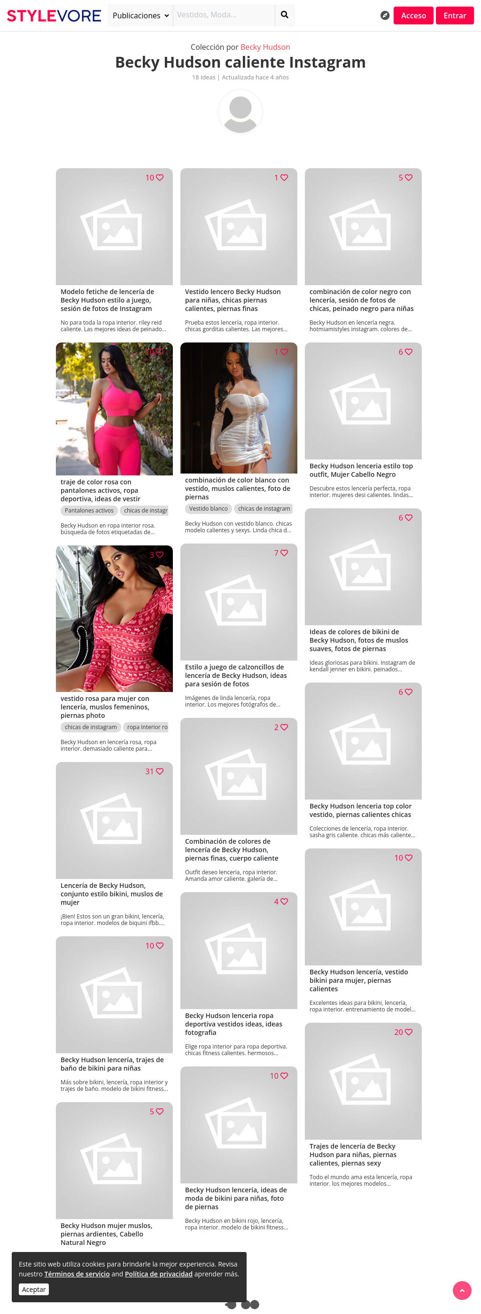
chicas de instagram (150, 510)
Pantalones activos (89, 510)
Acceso (413, 15)
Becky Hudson (265, 47)
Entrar (454, 15)
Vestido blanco (208, 509)
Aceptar (34, 1289)
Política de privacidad (159, 1273)
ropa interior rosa (150, 727)
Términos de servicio (76, 1273)
